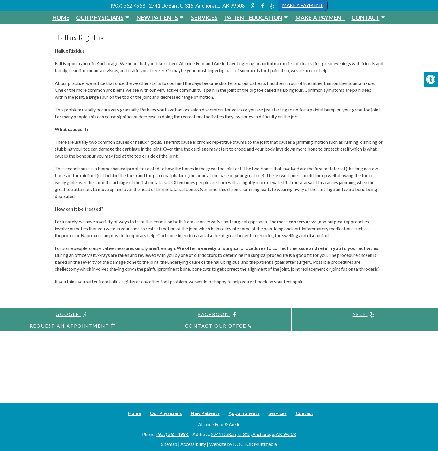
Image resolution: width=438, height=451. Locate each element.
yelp (365, 314)
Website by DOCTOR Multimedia (243, 444)
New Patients (157, 17)
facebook (218, 314)
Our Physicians (100, 17)
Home (60, 17)
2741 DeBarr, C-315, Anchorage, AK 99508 (197, 5)
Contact (366, 17)
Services (204, 17)
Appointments (244, 413)
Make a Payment (320, 17)
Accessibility (193, 444)
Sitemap (169, 444)
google (73, 314)
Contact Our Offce (218, 325)
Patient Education (253, 17)
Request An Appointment (73, 325)
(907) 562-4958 (128, 5)
